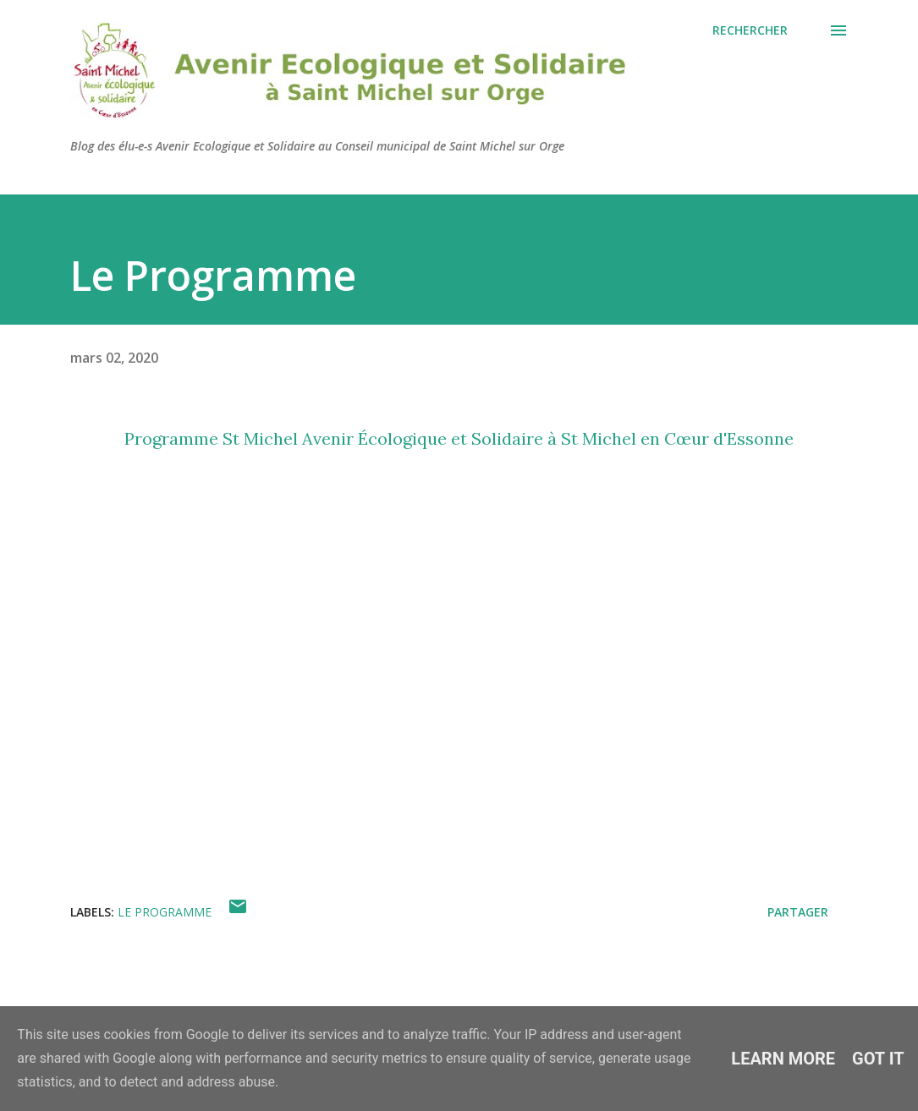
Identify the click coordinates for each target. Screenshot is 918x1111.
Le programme (165, 912)
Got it (878, 1058)
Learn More (783, 1058)
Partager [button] (797, 912)
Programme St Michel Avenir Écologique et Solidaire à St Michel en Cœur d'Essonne (459, 438)
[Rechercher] (750, 30)
